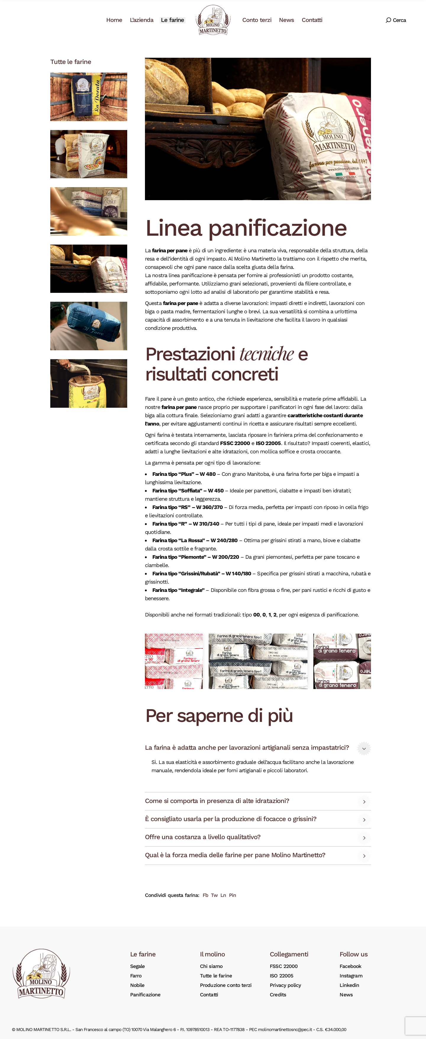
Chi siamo (211, 966)
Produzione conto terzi (225, 985)
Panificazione (145, 995)
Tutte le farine (216, 976)
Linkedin (349, 985)
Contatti (209, 995)
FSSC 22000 (284, 966)
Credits (278, 995)
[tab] (258, 748)
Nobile (137, 985)
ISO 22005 (281, 976)
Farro (136, 976)
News (346, 995)
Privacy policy (285, 985)
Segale (137, 966)
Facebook (350, 966)
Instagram (351, 976)
